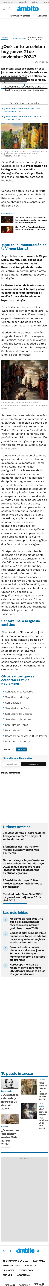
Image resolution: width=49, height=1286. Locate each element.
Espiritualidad (19, 39)
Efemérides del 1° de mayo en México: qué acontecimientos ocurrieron (21, 850)
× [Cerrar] (24, 79)
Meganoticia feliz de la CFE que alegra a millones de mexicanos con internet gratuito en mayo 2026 (26, 923)
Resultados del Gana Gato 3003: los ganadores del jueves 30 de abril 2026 (23, 897)
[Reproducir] (24, 85)
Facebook (10, 1250)
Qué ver (7, 1275)
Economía (42, 15)
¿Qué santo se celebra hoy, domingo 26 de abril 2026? (43, 1119)
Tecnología (23, 2)
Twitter (4, 1251)
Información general (20, 15)
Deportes (8, 1270)
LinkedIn (24, 1250)
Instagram (17, 1250)
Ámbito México (4, 39)
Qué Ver (35, 2)
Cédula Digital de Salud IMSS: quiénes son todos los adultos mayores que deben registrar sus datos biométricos (28, 937)
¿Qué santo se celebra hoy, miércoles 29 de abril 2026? (10, 1101)
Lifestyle (30, 1265)
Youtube (31, 1251)
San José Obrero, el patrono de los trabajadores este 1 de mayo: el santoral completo (31, 220)
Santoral (21, 749)
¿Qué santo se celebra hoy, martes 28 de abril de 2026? (10, 1137)
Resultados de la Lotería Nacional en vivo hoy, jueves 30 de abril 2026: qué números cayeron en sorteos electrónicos (27, 953)
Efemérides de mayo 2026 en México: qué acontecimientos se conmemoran (22, 883)
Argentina (23, 1275)
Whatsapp (38, 1250)
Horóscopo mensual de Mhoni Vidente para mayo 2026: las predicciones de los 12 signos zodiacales (27, 969)
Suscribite (33, 764)
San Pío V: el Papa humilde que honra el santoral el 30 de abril (30, 228)
